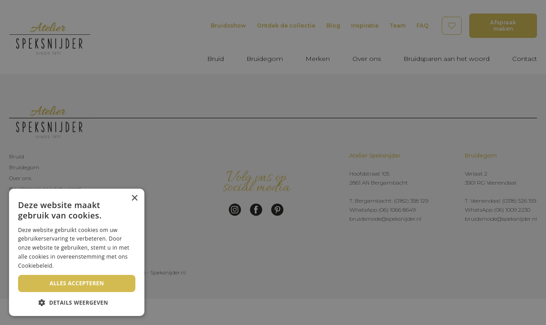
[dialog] (273, 162)
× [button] (134, 198)
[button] (76, 302)
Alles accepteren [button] (77, 283)
